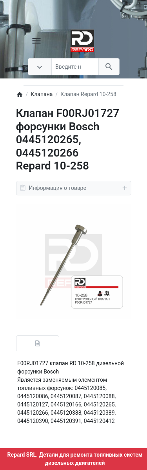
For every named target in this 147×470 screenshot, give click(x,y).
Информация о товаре (73, 187)
